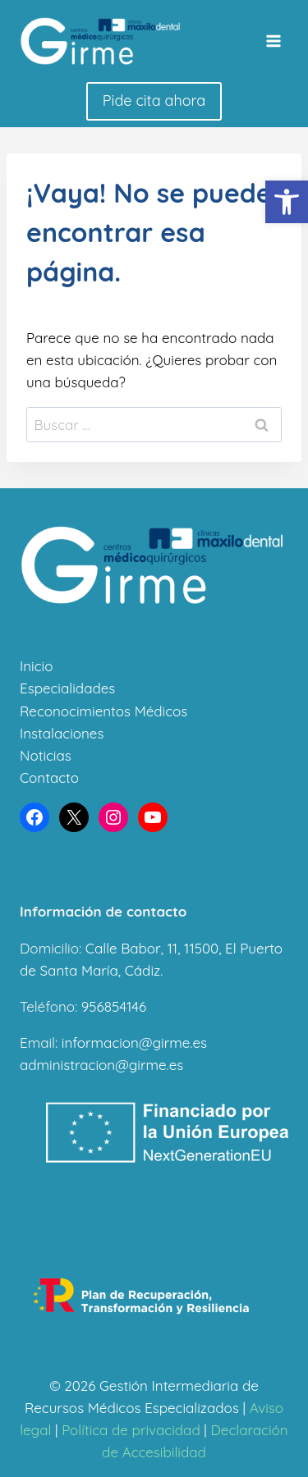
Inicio (36, 665)
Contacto (49, 777)
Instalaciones (61, 733)
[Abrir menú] (273, 40)
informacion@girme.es (134, 1042)
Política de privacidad (131, 1429)
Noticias (45, 755)
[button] (286, 202)
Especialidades (67, 688)
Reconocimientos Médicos (103, 711)
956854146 (113, 1006)
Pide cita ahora (154, 100)
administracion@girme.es (101, 1064)
